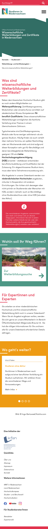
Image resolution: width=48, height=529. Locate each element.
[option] (24, 37)
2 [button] (23, 401)
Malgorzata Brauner (30, 322)
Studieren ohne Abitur (15, 366)
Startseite (5, 60)
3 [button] (26, 401)
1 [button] (19, 401)
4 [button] (29, 401)
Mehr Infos (10, 389)
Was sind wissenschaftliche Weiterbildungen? (17, 68)
